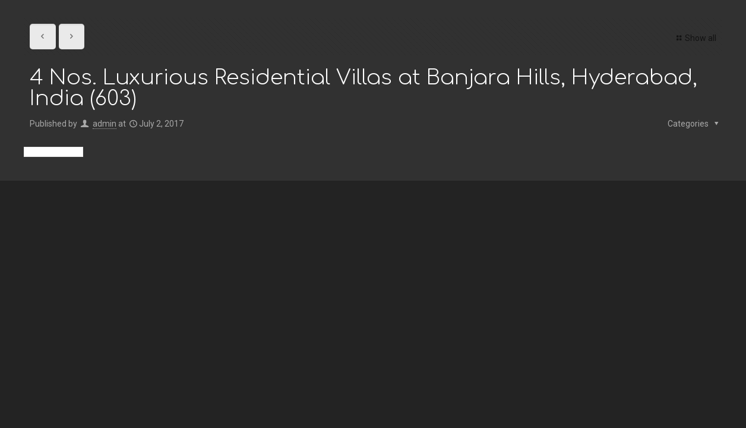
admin (104, 123)
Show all (694, 38)
